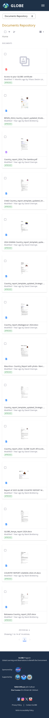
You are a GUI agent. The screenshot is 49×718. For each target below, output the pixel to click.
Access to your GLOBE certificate (18, 76)
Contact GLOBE (31, 705)
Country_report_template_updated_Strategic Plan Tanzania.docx (24, 283)
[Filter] (9, 32)
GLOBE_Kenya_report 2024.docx (18, 531)
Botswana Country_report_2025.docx (20, 614)
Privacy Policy (17, 705)
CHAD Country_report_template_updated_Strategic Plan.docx (24, 200)
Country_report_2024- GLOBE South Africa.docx (24, 449)
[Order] (14, 32)
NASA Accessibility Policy (25, 710)
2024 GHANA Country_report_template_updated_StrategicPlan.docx (24, 242)
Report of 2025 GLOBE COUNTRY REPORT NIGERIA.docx (24, 490)
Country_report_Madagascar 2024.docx (21, 325)
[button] (43, 5)
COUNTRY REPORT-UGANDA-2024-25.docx (22, 573)
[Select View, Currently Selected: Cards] (42, 32)
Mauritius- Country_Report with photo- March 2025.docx (24, 366)
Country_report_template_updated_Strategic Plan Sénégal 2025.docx (24, 407)
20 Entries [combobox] (25, 630)
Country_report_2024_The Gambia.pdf (20, 159)
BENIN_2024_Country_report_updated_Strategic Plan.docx (24, 118)
